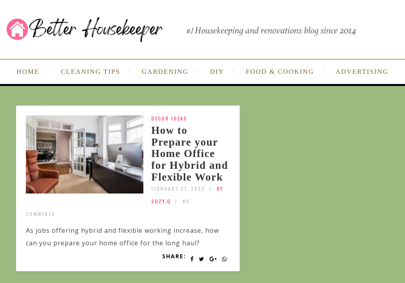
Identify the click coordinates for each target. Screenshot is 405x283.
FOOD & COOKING (280, 71)
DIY (217, 71)
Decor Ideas (169, 118)
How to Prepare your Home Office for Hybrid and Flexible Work (189, 153)
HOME (27, 71)
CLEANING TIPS (90, 71)
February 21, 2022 (178, 188)
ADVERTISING (362, 71)
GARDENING (165, 71)
